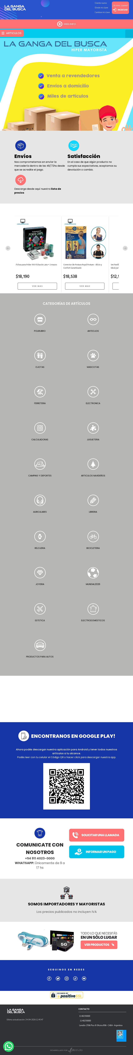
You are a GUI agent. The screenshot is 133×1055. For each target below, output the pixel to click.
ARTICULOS (13, 33)
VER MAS (37, 286)
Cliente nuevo (101, 3)
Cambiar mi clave (102, 12)
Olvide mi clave (101, 7)
